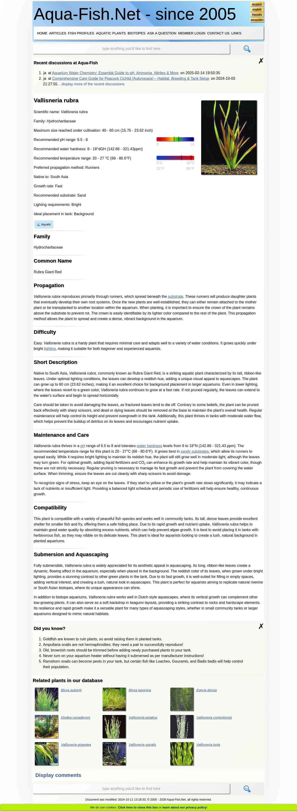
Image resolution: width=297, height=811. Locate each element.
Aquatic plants (111, 33)
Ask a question (161, 33)
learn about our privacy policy (184, 807)
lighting (50, 349)
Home (42, 33)
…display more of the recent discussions (91, 84)
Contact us (218, 33)
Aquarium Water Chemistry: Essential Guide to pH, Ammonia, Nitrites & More (115, 73)
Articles (57, 33)
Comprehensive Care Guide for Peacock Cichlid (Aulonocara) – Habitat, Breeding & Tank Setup (130, 78)
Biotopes (136, 33)
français (256, 15)
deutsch (256, 4)
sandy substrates (195, 451)
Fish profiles (81, 33)
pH (83, 446)
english (256, 10)
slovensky (256, 21)
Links (236, 33)
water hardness (149, 446)
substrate (175, 296)
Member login (191, 33)
